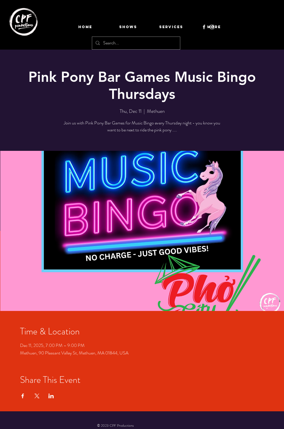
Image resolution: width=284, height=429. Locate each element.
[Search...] (135, 43)
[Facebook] (204, 27)
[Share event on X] (37, 396)
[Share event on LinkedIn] (51, 396)
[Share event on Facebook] (23, 396)
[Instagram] (212, 27)
